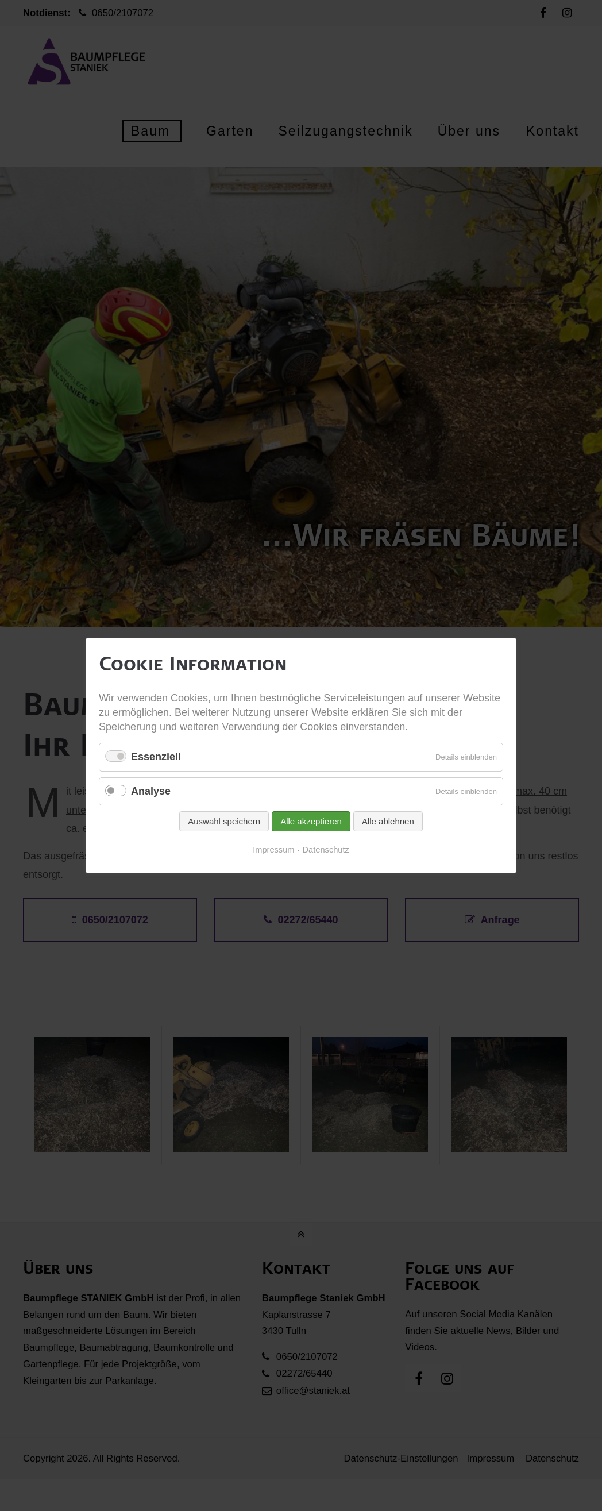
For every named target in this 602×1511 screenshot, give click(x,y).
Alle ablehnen (388, 822)
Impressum (273, 850)
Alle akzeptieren (311, 822)
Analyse (151, 791)
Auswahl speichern (224, 822)
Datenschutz (326, 850)
